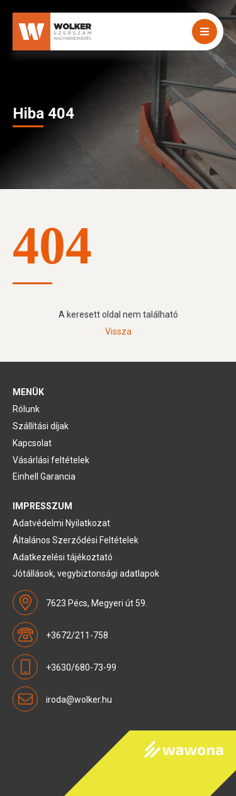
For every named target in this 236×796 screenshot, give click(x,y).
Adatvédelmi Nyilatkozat (61, 523)
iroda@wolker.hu (79, 700)
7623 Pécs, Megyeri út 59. (96, 603)
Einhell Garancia (44, 476)
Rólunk (26, 409)
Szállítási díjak (41, 426)
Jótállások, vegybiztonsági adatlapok (86, 573)
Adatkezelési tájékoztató (63, 557)
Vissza (118, 331)
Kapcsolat (32, 443)
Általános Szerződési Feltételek (75, 540)
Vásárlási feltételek (51, 460)
